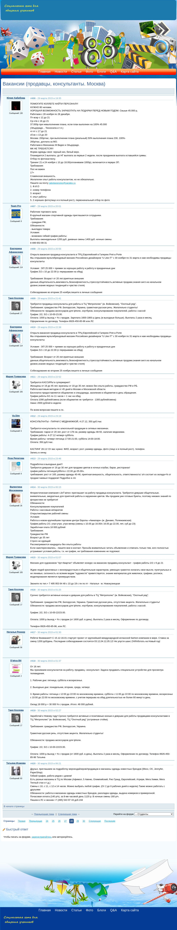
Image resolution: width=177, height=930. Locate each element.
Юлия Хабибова (16, 98)
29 (77, 821)
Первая (21, 821)
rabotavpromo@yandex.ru (62, 183)
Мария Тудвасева (16, 376)
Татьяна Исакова (16, 763)
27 (65, 821)
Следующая (95, 821)
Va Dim (16, 415)
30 (84, 821)
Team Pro (16, 206)
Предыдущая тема (44, 814)
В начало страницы (14, 806)
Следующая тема (67, 814)
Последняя (109, 821)
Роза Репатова (16, 458)
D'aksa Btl (15, 660)
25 (53, 821)
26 (59, 821)
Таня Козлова (16, 298)
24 (47, 821)
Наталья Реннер (16, 632)
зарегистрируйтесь (42, 837)
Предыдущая (35, 821)
